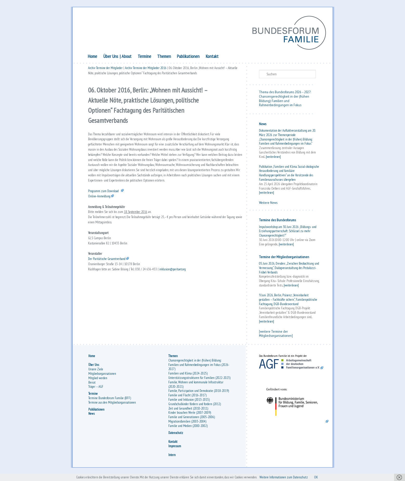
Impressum (174, 449)
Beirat (92, 386)
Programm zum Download (107, 227)
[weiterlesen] (273, 158)
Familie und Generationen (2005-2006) (191, 420)
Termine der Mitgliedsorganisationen (284, 258)
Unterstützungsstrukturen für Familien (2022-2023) (199, 381)
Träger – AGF (95, 390)
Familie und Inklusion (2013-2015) (189, 403)
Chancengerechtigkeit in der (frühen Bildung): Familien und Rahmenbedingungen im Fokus (284, 102)
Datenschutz (175, 436)
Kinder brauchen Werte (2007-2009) (189, 416)
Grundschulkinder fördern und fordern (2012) (194, 407)
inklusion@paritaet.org (193, 324)
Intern (172, 458)
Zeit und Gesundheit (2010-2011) (188, 412)
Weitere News (268, 204)
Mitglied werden (97, 381)
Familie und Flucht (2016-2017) (187, 399)
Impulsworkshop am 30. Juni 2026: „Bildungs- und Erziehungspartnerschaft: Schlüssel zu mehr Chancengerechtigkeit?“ (287, 232)
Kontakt (212, 58)
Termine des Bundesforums (277, 221)
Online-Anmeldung (102, 234)
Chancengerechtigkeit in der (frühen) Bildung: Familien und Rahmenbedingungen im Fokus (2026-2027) (198, 368)
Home (92, 58)
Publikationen (188, 58)
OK (346, 476)
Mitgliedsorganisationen (102, 377)
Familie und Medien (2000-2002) (188, 429)
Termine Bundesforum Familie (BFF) (109, 401)
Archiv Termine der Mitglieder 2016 (146, 71)
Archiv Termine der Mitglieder (105, 71)
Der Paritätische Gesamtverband (112, 311)
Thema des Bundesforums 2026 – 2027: (285, 93)
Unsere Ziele (95, 373)
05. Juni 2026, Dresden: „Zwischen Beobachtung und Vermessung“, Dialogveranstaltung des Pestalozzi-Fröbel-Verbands (289, 269)
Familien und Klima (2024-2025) (188, 377)
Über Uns (110, 58)
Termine (144, 58)
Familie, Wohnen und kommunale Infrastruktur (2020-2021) (195, 388)
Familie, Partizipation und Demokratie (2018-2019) (198, 394)
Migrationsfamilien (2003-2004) (187, 425)
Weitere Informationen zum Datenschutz (307, 476)
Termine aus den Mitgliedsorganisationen (112, 406)
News (262, 125)
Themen (164, 58)
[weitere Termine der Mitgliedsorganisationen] (276, 335)
